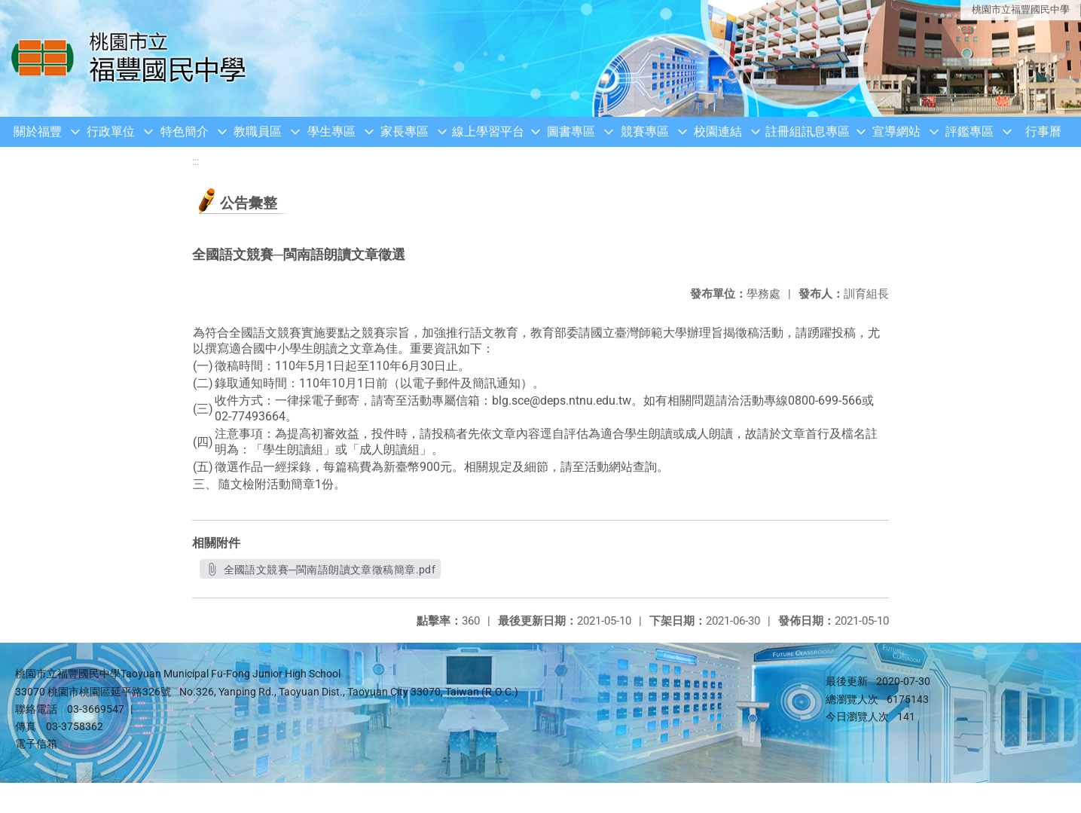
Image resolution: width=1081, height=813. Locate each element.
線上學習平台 (488, 131)
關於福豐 (38, 131)
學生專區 (331, 131)
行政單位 (111, 131)
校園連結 (718, 131)
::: (195, 161)
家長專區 (404, 131)
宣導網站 (896, 131)
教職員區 (258, 131)
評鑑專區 (969, 131)
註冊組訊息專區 (807, 131)
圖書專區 (571, 131)
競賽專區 (645, 131)
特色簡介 (184, 131)
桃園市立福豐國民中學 (1021, 9)
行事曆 (1043, 131)
